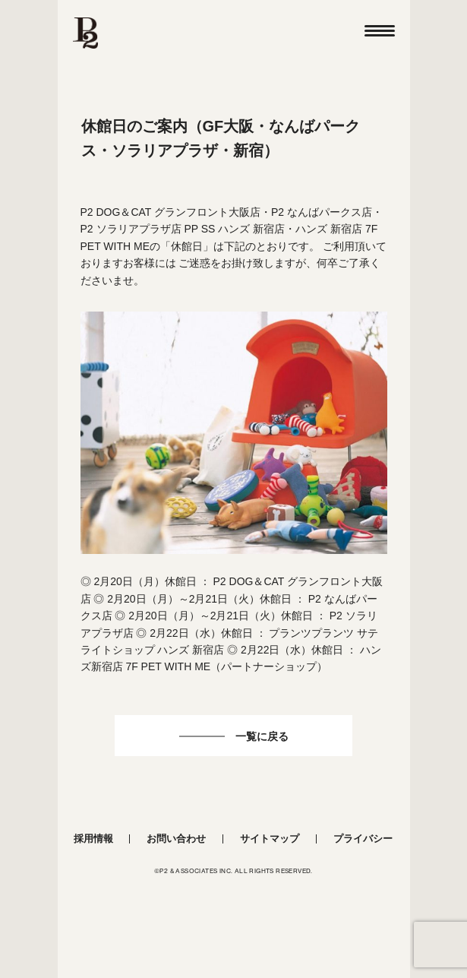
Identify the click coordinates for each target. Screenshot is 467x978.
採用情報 (93, 838)
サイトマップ (269, 838)
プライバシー (363, 838)
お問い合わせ (176, 838)
